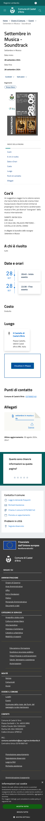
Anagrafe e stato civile (15, 617)
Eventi (31, 20)
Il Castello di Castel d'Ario (19, 334)
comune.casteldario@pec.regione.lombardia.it (20, 740)
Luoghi (8, 696)
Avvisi (8, 685)
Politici (8, 597)
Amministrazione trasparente (18, 777)
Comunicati (10, 682)
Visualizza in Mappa (22, 365)
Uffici (8, 590)
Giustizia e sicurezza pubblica (21, 652)
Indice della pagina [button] (15, 144)
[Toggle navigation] (4, 10)
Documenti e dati (12, 605)
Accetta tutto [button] (22, 806)
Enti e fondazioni (12, 594)
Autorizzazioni (15, 663)
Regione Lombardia (11, 2)
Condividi (10, 76)
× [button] (42, 782)
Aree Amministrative (14, 586)
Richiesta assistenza (14, 765)
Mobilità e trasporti (13, 636)
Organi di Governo (13, 582)
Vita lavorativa (11, 625)
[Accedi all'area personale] (35, 3)
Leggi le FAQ (11, 762)
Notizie (8, 678)
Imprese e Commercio (14, 628)
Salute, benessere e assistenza (22, 659)
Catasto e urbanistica (14, 632)
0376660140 (31, 396)
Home (5, 20)
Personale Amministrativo (16, 601)
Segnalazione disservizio (15, 758)
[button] (22, 817)
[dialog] (22, 800)
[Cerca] (40, 10)
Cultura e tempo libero (15, 621)
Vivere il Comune (18, 20)
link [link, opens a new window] (10, 801)
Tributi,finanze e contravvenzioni (23, 655)
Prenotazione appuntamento (17, 754)
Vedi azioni (22, 76)
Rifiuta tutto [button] (22, 812)
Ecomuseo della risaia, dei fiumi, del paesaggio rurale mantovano (20, 706)
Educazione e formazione (20, 648)
